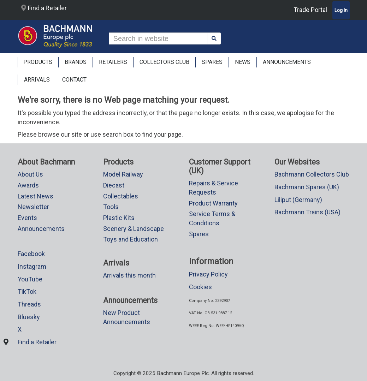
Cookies (200, 287)
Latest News (35, 196)
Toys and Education (130, 239)
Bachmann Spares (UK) (306, 187)
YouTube (30, 279)
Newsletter (33, 206)
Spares (199, 234)
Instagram (32, 266)
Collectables (120, 196)
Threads (29, 304)
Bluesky (29, 317)
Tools (111, 206)
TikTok (27, 291)
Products (37, 62)
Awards (28, 185)
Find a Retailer (44, 8)
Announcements (41, 228)
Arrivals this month (129, 275)
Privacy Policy (208, 274)
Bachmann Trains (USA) (307, 212)
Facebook (31, 253)
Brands (76, 62)
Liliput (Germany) (298, 199)
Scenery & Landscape (133, 228)
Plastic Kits (119, 217)
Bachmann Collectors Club (311, 174)
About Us (30, 174)
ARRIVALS (37, 79)
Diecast (113, 185)
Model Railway (123, 174)
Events (27, 217)
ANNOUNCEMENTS (287, 62)
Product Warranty (213, 203)
